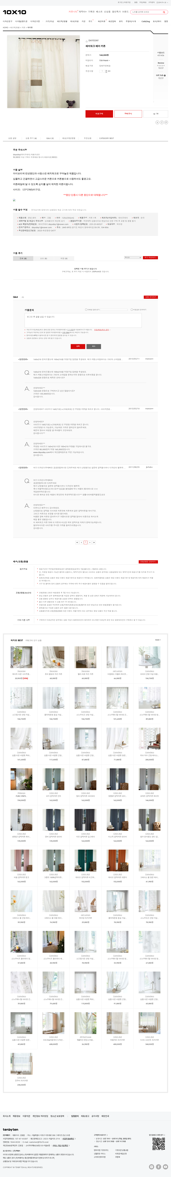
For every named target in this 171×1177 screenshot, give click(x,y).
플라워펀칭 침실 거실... (53, 715)
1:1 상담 (70, 330)
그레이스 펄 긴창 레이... (21, 918)
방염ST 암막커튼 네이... (117, 796)
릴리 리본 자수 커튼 (85, 674)
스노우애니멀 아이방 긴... (118, 715)
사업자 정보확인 (68, 1139)
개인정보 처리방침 (40, 1116)
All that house (85, 1037)
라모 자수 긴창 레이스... (149, 756)
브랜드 (125, 12)
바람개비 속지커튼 (117, 1040)
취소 (93, 346)
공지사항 (95, 1116)
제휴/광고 (85, 1116)
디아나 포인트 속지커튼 (149, 1040)
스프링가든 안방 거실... (21, 715)
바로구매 (99, 114)
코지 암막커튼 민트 (53, 796)
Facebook (162, 122)
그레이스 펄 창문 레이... (149, 878)
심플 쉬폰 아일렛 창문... (117, 756)
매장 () (64, 259)
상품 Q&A (65, 332)
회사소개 (6, 1116)
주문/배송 (143, 2)
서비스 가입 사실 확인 (60, 1145)
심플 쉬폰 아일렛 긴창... (53, 756)
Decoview (22, 671)
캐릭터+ (83, 12)
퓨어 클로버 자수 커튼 (53, 674)
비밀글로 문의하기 (139, 310)
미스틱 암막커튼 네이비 (117, 837)
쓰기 (161, 68)
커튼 (23, 28)
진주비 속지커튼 (21, 1081)
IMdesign (21, 793)
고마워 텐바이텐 (99, 1157)
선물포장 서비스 (99, 1154)
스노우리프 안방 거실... (85, 715)
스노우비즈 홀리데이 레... (53, 959)
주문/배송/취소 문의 (101, 330)
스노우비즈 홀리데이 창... (21, 959)
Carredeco (149, 671)
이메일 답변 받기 (94, 310)
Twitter (157, 122)
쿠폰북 (117, 1157)
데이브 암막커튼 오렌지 (117, 878)
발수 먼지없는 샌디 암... (149, 837)
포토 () (43, 259)
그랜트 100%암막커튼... (53, 878)
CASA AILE (53, 793)
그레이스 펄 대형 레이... (53, 918)
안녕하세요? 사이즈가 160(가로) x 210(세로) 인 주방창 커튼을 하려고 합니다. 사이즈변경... (72, 409)
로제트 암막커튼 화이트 (149, 796)
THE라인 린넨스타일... (85, 1040)
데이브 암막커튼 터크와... (85, 878)
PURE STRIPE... (21, 796)
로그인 (120, 2)
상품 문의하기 (150, 297)
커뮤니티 (73, 12)
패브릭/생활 (15, 28)
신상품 (107, 12)
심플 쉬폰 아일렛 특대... (21, 756)
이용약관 (26, 1116)
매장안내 (105, 1116)
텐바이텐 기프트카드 (101, 1150)
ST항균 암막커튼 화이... (21, 837)
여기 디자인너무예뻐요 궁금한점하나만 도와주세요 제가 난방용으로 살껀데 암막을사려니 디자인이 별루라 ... (79, 468)
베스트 (99, 12)
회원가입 (127, 2)
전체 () (23, 259)
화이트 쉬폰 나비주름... (21, 674)
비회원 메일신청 (121, 1154)
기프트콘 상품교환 (121, 1150)
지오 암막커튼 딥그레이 (85, 837)
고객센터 (151, 2)
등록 (78, 346)
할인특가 (116, 12)
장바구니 (162, 2)
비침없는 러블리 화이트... (118, 674)
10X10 (14, 12)
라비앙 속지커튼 (85, 918)
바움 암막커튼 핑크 (21, 878)
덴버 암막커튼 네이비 (53, 837)
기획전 (91, 12)
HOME (5, 28)
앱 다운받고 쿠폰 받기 (156, 1135)
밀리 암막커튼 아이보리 (85, 796)
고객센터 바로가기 (100, 1135)
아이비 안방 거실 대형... (149, 674)
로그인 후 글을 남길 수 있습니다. (83, 320)
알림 (136, 2)
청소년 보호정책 (57, 1116)
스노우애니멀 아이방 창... (150, 715)
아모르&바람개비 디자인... (53, 1040)
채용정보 (16, 1116)
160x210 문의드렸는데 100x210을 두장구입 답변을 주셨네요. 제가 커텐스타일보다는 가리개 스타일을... (78, 359)
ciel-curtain (117, 671)
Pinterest (166, 122)
